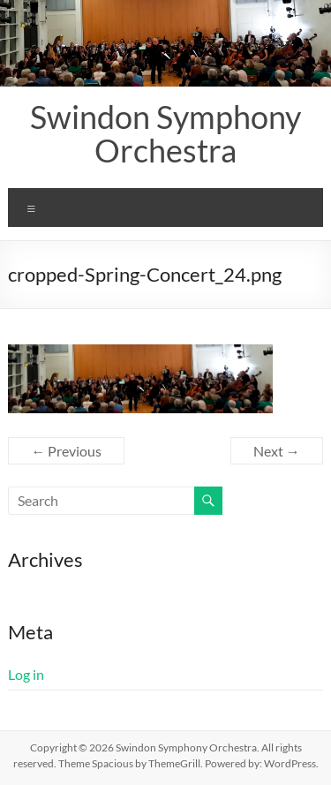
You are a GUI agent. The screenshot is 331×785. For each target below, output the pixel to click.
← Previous (66, 450)
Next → (276, 450)
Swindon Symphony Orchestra (165, 133)
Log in (26, 674)
